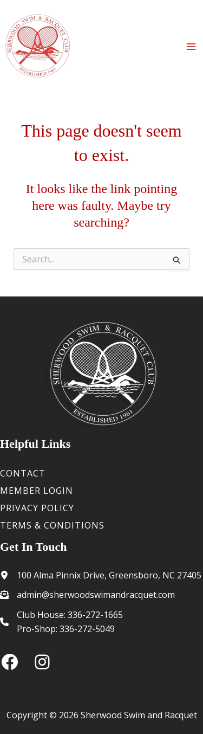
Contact (22, 473)
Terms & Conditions (52, 525)
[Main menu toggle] (191, 47)
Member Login (36, 491)
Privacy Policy (37, 508)
